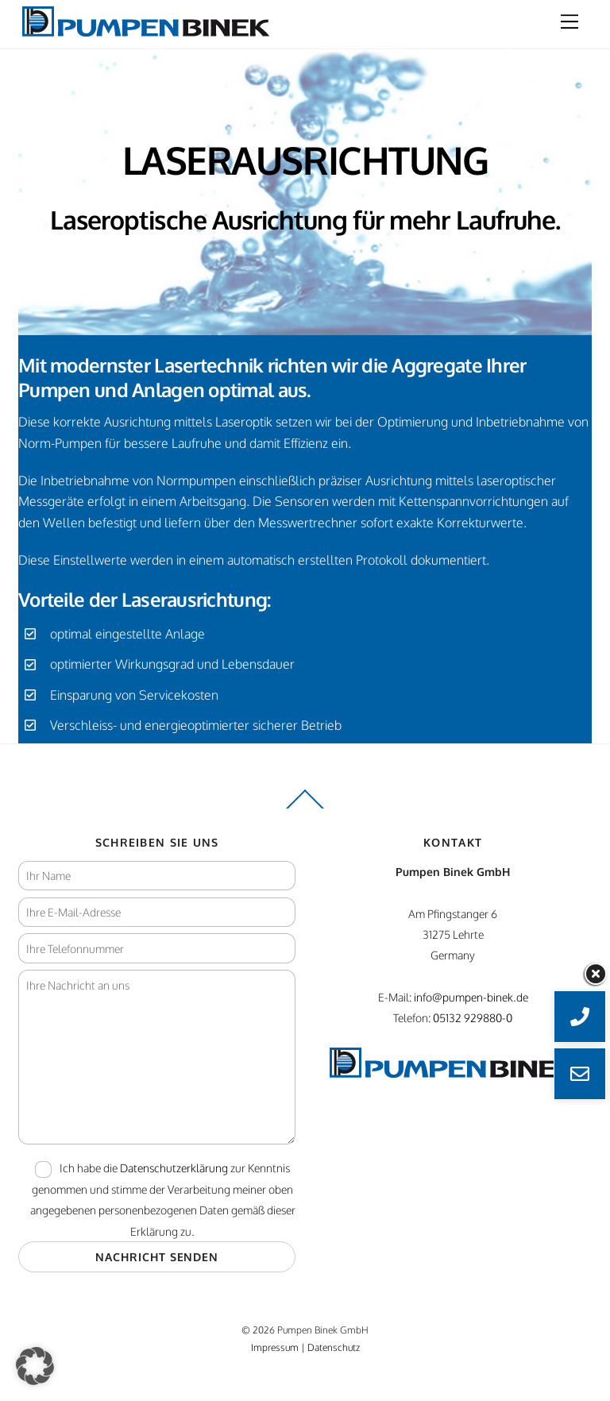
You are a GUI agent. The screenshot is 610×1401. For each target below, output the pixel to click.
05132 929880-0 (472, 1017)
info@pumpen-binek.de (471, 997)
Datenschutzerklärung (174, 1167)
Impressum (275, 1347)
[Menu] (569, 21)
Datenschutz (333, 1347)
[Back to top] (305, 807)
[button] (35, 1366)
